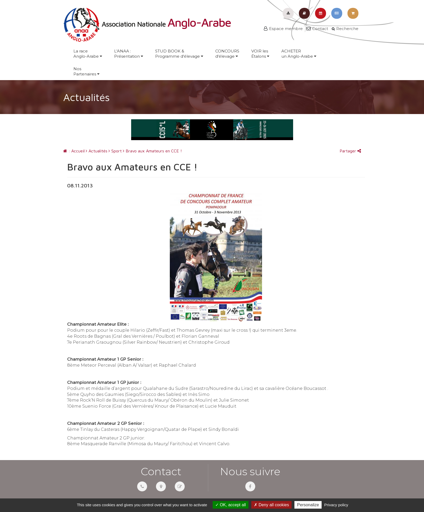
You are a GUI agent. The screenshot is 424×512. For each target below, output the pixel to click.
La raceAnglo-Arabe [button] (87, 54)
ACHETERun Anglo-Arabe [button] (298, 54)
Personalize (308, 505)
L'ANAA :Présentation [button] (128, 54)
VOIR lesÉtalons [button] (260, 54)
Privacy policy (336, 505)
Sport (115, 150)
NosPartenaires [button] (86, 71)
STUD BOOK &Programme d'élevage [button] (179, 54)
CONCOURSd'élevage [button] (227, 54)
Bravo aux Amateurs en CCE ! (152, 150)
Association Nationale (147, 24)
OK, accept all (230, 505)
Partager (350, 150)
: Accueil (74, 150)
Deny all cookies (271, 505)
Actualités (96, 150)
